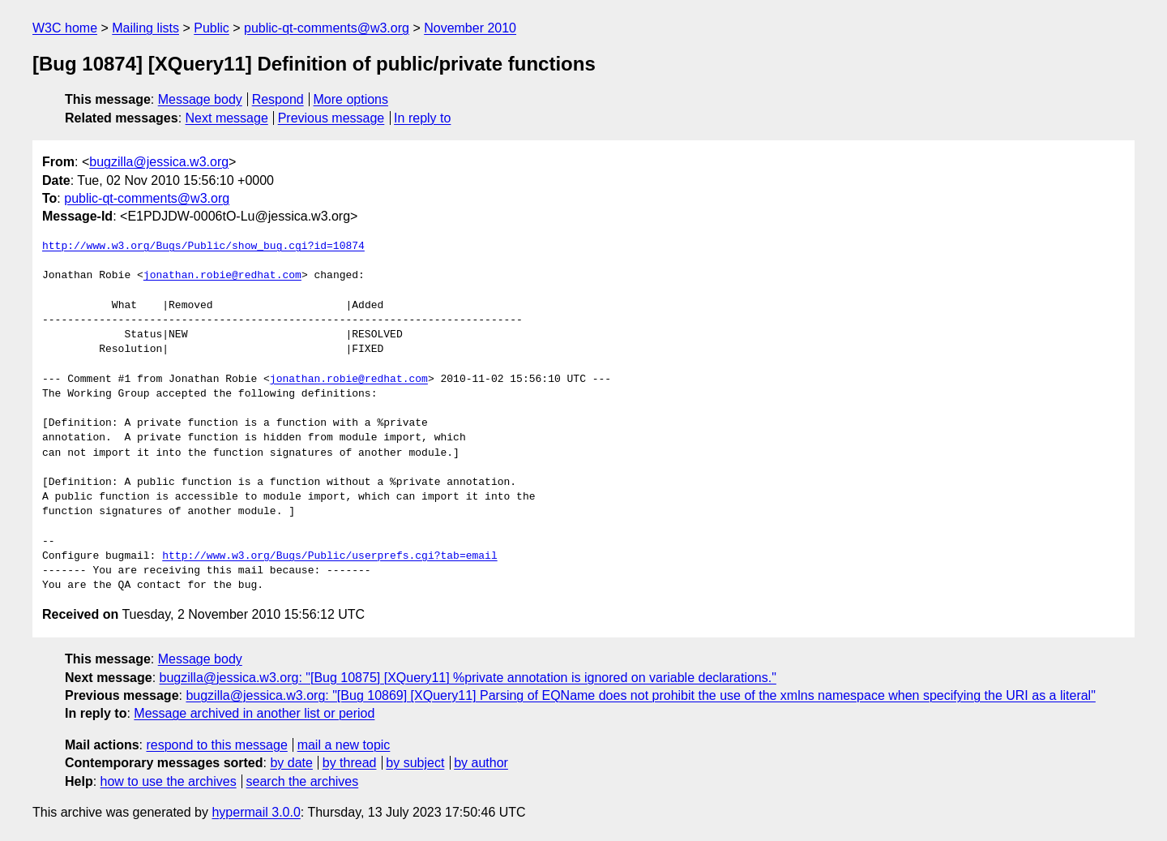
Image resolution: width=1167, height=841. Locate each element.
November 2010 (470, 28)
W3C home (64, 28)
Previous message (331, 118)
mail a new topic (344, 745)
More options (351, 99)
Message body (200, 99)
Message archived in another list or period (254, 713)
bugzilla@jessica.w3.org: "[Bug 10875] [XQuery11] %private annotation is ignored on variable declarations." (468, 677)
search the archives (302, 781)
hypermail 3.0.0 (256, 812)
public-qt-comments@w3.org (326, 28)
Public (211, 28)
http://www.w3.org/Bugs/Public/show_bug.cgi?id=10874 (203, 246)
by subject (415, 763)
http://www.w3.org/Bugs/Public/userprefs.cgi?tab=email (329, 556)
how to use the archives (168, 781)
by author (481, 763)
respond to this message (216, 745)
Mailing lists (145, 28)
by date (291, 763)
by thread (350, 763)
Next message (227, 118)
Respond (278, 99)
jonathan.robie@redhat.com (222, 275)
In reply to (422, 118)
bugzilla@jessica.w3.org (159, 162)
